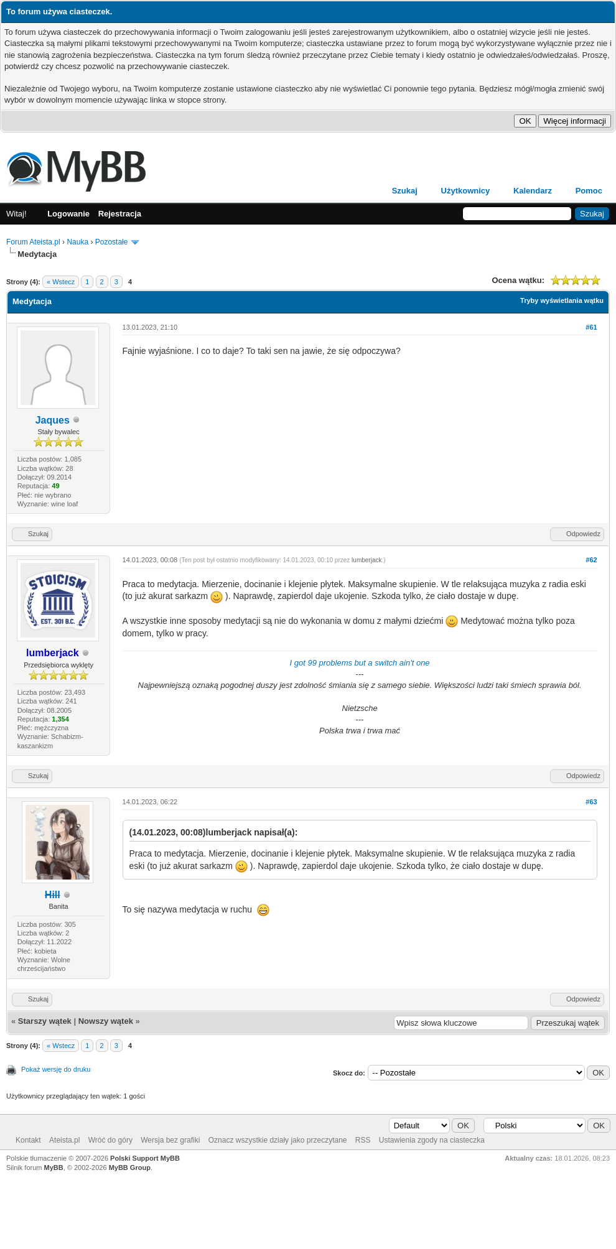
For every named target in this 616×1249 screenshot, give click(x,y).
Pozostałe (111, 242)
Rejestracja (119, 213)
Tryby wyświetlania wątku (562, 300)
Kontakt (28, 1140)
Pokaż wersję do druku (55, 1069)
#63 (591, 802)
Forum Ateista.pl (33, 242)
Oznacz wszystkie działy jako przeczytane (277, 1140)
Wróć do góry (110, 1140)
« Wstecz (61, 282)
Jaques (52, 420)
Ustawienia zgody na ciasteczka (432, 1140)
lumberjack (366, 560)
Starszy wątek (45, 1021)
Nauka (77, 242)
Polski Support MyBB (145, 1158)
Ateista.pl (64, 1140)
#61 (591, 327)
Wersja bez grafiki (170, 1140)
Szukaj (405, 190)
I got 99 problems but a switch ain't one (360, 662)
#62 (591, 560)
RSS (363, 1140)
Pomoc (589, 190)
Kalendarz (532, 190)
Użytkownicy (465, 190)
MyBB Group (130, 1167)
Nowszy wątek (105, 1021)
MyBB (53, 1167)
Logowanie (68, 213)
